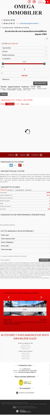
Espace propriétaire (25, 392)
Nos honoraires (19, 403)
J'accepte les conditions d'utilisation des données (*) (14, 256)
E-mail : (25, 372)
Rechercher (40, 83)
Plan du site (3, 403)
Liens (24, 403)
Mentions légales (11, 403)
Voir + (25, 309)
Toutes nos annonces (34, 403)
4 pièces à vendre (42, 88)
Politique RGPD (43, 403)
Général (3, 190)
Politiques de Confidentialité (21, 277)
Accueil (3, 88)
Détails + (10, 190)
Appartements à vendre (29, 88)
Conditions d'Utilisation (34, 277)
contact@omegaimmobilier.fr (29, 23)
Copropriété (19, 190)
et (1, 73)
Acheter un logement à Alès (14, 88)
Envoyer (44, 260)
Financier (28, 190)
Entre (2, 66)
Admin (27, 403)
